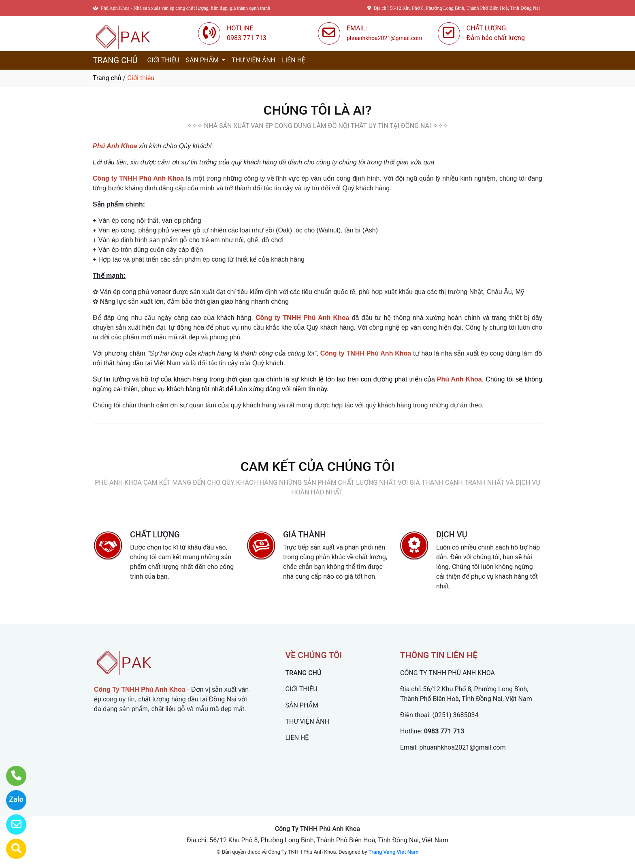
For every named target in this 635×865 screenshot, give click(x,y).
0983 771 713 (444, 731)
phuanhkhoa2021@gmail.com (462, 747)
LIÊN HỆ (293, 60)
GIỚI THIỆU (163, 60)
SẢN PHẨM (202, 60)
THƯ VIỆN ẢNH (253, 60)
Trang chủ (107, 78)
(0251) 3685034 (456, 715)
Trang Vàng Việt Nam (393, 852)
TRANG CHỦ (115, 60)
